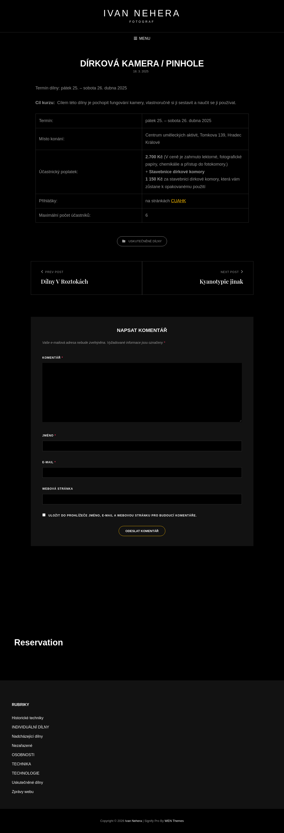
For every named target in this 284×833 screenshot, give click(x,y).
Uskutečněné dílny (145, 241)
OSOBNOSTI (23, 755)
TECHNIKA (21, 764)
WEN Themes (174, 821)
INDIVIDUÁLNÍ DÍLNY (30, 727)
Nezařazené (22, 746)
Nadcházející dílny (27, 736)
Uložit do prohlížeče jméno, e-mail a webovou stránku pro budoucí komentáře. (123, 515)
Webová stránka (57, 488)
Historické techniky (27, 718)
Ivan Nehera (141, 13)
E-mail (49, 462)
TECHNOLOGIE (25, 773)
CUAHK (178, 200)
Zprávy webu (23, 792)
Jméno (49, 435)
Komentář (52, 357)
